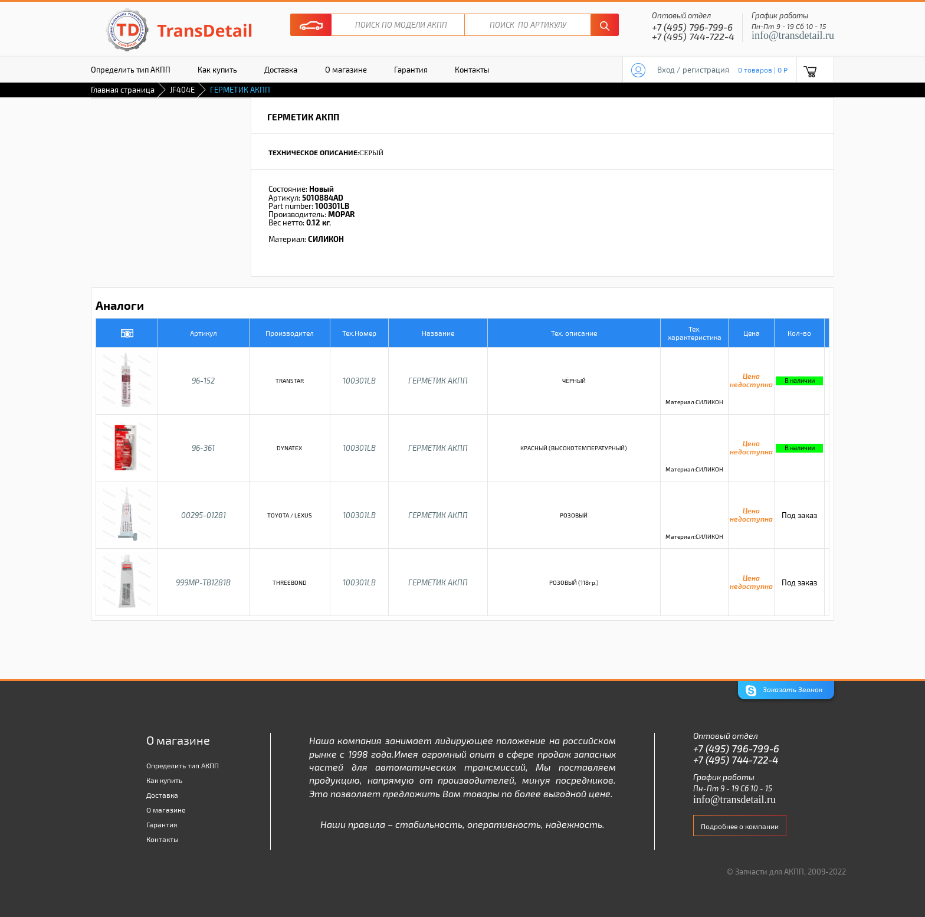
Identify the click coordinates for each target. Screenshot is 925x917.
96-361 (203, 448)
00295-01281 (203, 515)
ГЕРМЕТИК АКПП (438, 380)
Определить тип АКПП (130, 69)
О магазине (346, 69)
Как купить (217, 69)
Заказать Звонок (784, 690)
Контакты (472, 69)
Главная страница (123, 89)
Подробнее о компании (740, 826)
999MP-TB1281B (203, 582)
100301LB (359, 380)
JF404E (182, 89)
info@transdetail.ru (793, 35)
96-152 (203, 380)
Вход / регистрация (693, 69)
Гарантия (411, 69)
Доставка (280, 69)
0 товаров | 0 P (763, 70)
